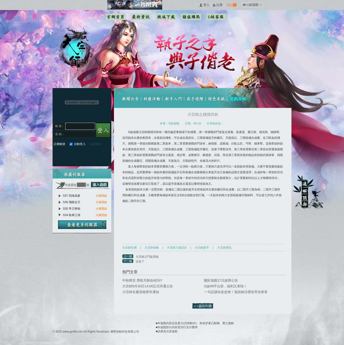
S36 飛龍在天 (71, 202)
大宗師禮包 (224, 247)
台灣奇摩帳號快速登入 (92, 155)
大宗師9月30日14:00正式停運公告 (147, 286)
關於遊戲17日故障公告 (221, 280)
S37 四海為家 (71, 195)
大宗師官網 (129, 247)
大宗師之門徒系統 (147, 256)
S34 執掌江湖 (71, 215)
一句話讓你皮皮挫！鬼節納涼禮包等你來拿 (236, 292)
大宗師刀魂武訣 (177, 247)
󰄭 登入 (204, 5)
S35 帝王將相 (71, 208)
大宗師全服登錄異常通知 (140, 292)
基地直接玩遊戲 (83, 155)
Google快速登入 (66, 155)
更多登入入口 (100, 155)
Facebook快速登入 (57, 155)
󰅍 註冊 (218, 5)
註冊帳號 (59, 144)
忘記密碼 (95, 144)
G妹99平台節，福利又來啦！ (225, 286)
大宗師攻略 (152, 247)
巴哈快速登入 (74, 155)
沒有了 (140, 261)
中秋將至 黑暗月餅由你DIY (142, 280)
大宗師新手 (202, 247)
